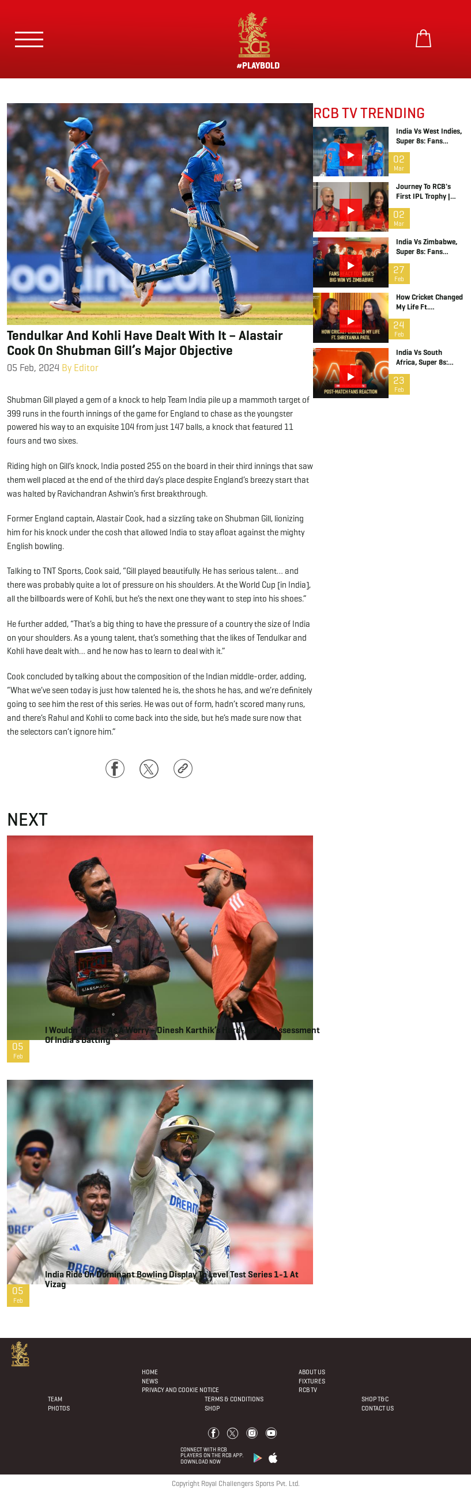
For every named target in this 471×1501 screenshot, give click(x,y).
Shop (212, 1408)
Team (55, 1399)
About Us (312, 1372)
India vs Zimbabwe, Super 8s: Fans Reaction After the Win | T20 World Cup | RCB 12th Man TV (428, 247)
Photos (59, 1408)
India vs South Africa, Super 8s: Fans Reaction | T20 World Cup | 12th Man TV (427, 358)
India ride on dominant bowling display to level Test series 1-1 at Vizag (172, 1279)
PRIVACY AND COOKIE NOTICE (180, 1390)
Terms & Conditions (234, 1399)
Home (150, 1372)
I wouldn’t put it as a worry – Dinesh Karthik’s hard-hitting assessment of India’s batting (182, 1035)
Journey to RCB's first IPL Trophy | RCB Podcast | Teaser (430, 192)
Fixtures (312, 1381)
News (150, 1381)
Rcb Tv (308, 1390)
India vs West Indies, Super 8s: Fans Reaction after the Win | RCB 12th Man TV (429, 136)
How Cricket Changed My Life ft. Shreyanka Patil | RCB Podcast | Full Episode (429, 302)
